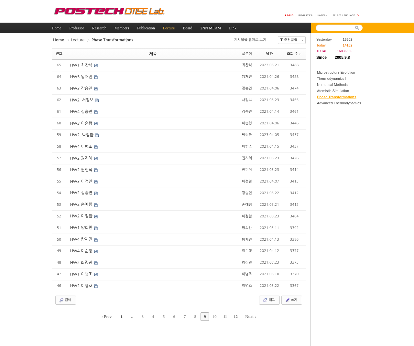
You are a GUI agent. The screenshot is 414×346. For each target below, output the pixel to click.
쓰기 (291, 293)
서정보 (247, 98)
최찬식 (247, 64)
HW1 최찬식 (81, 65)
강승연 (247, 87)
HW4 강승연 (81, 110)
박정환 (247, 132)
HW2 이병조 (81, 279)
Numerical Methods (332, 85)
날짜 (269, 53)
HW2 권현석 (81, 166)
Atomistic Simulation (333, 91)
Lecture (76, 39)
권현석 (247, 166)
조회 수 (294, 53)
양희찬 (247, 222)
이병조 (247, 143)
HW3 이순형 (81, 121)
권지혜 (247, 154)
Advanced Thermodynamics (339, 103)
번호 (59, 53)
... (139, 309)
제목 (153, 53)
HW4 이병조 (81, 144)
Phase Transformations (336, 97)
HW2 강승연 (81, 189)
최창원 (247, 256)
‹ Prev (116, 309)
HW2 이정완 (81, 212)
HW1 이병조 (81, 268)
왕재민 (247, 75)
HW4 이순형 (81, 245)
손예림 (247, 200)
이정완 (247, 177)
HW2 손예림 (81, 200)
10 (209, 309)
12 (227, 309)
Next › (241, 309)
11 (218, 309)
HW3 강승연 (81, 87)
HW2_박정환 (81, 132)
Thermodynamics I (331, 78)
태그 (269, 293)
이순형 (247, 120)
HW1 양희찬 (81, 223)
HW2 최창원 (81, 257)
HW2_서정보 (81, 98)
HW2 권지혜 (81, 155)
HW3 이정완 (81, 178)
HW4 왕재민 (81, 234)
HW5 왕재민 (81, 76)
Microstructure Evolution (336, 72)
